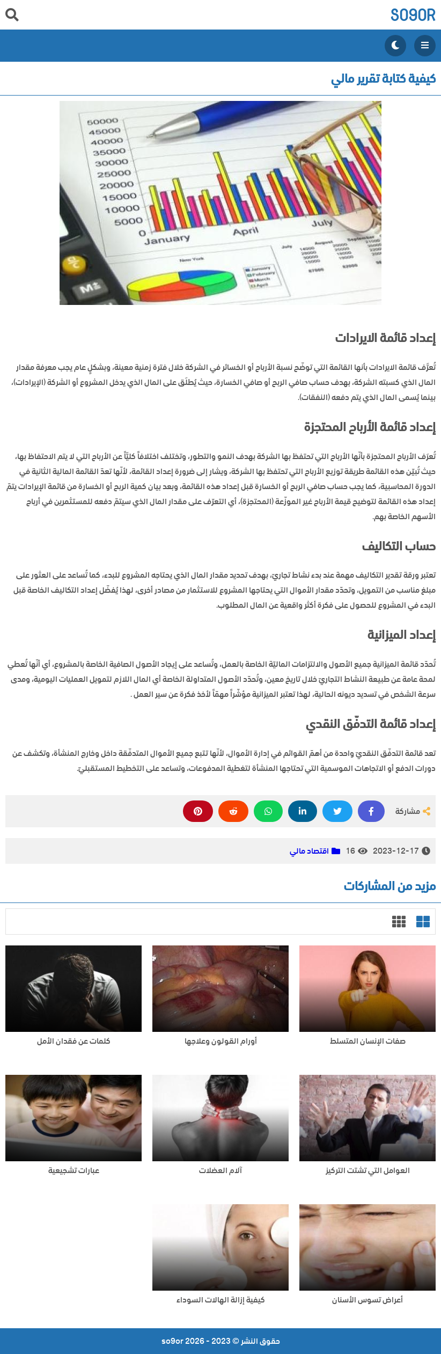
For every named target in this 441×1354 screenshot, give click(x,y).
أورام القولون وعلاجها (221, 1041)
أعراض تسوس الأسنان (367, 1300)
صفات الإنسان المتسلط (368, 1041)
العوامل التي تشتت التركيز (368, 1170)
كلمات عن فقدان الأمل (74, 1041)
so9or (413, 14)
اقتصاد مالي (309, 850)
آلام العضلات (220, 1170)
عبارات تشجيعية (73, 1170)
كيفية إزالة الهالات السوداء (221, 1300)
